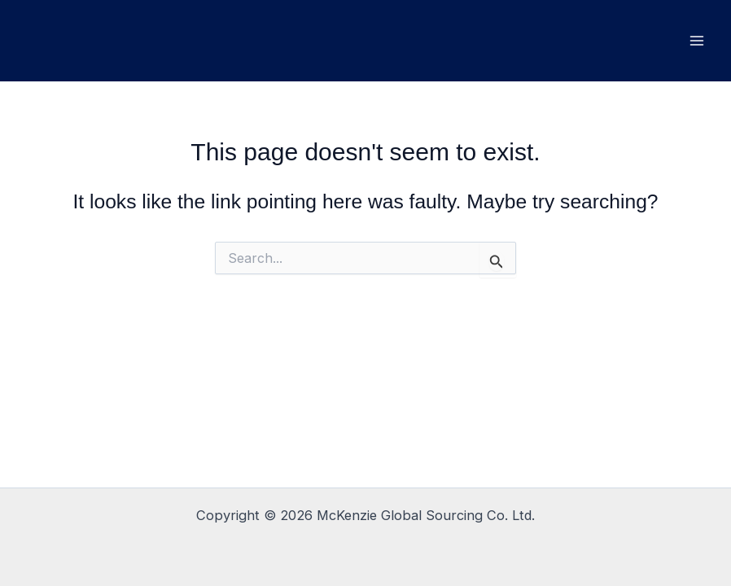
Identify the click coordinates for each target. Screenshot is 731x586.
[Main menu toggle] (696, 41)
